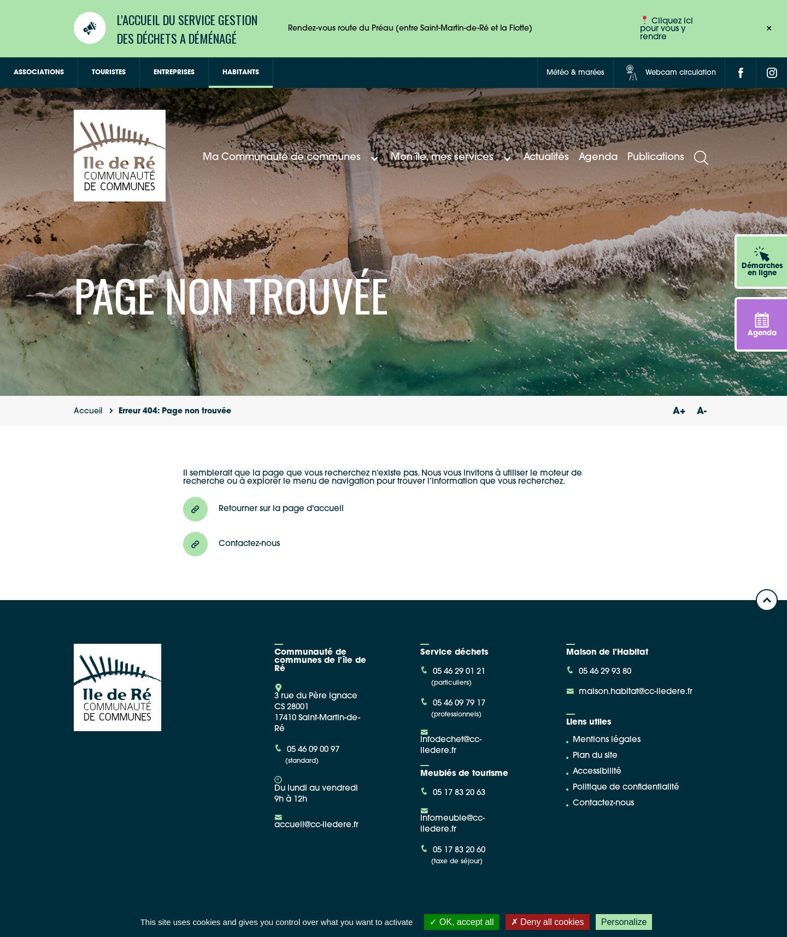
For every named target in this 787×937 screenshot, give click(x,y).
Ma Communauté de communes (292, 158)
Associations (39, 72)
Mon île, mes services (452, 158)
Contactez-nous (603, 803)
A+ (679, 411)
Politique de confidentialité (626, 788)
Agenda (598, 157)
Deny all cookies (547, 922)
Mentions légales (607, 740)
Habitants (240, 72)
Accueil (88, 411)
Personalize (624, 922)
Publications (655, 157)
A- (702, 411)
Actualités (546, 157)
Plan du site (595, 756)
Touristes (109, 72)
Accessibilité (597, 772)
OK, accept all (462, 922)
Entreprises (174, 72)
